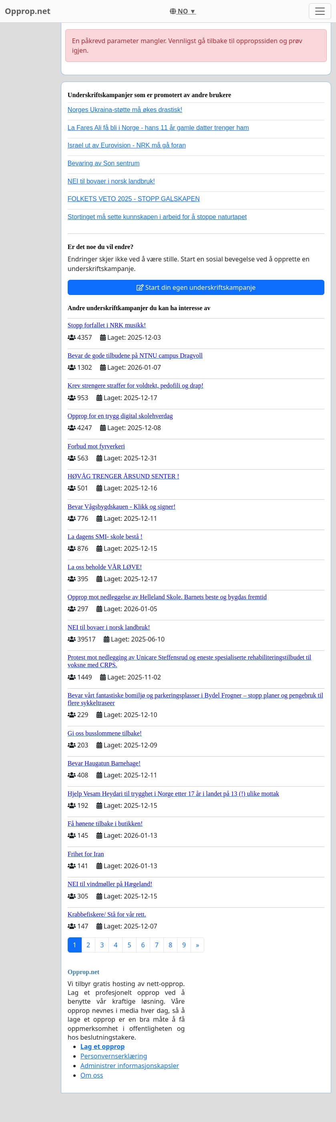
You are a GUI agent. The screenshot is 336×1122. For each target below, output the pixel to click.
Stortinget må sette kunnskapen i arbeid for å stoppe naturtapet (157, 216)
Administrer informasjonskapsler (129, 1065)
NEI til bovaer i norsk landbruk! (111, 181)
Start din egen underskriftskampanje (196, 287)
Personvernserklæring (113, 1056)
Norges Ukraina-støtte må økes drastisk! (125, 109)
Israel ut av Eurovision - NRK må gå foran (127, 145)
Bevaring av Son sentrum (104, 163)
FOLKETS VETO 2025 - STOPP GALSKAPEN (134, 198)
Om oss (91, 1075)
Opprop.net (27, 11)
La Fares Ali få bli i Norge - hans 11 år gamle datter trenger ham (158, 127)
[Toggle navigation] (320, 11)
